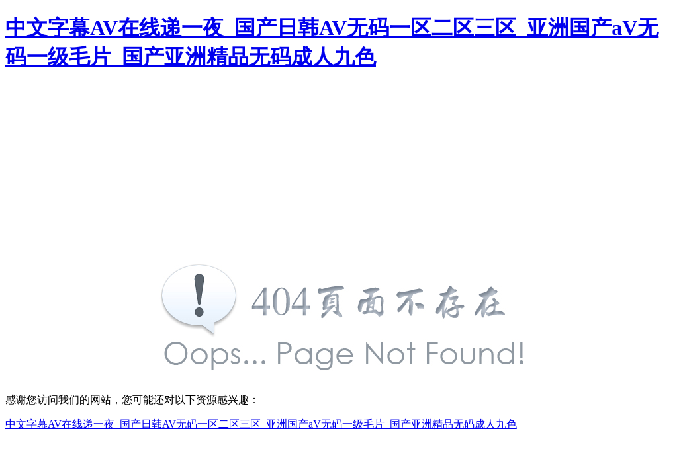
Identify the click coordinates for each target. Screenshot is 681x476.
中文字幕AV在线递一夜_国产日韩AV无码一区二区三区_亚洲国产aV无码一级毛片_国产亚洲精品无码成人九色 (261, 424)
